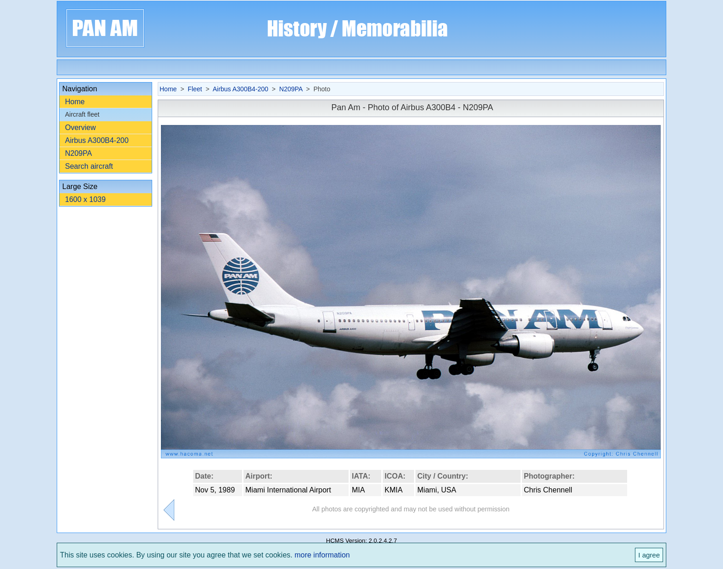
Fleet (195, 89)
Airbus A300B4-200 (97, 140)
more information (322, 555)
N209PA (78, 153)
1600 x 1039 (85, 199)
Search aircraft (89, 166)
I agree (649, 555)
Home (75, 102)
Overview (80, 127)
